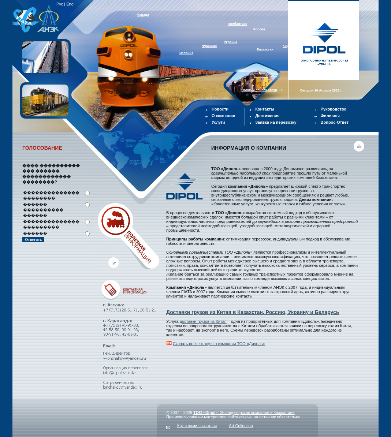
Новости (220, 109)
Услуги (218, 122)
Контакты (264, 109)
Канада (143, 14)
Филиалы (330, 115)
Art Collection (241, 425)
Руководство (333, 109)
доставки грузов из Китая (203, 321)
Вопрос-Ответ (335, 122)
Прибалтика (237, 24)
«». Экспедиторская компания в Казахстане (244, 412)
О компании (223, 115)
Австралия (302, 64)
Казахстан (265, 49)
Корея (288, 46)
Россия (259, 29)
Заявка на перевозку (276, 122)
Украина (230, 42)
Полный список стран (264, 90)
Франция (209, 46)
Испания (186, 53)
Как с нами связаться (197, 425)
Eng (70, 4)
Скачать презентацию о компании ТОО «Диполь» (219, 343)
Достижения (267, 115)
